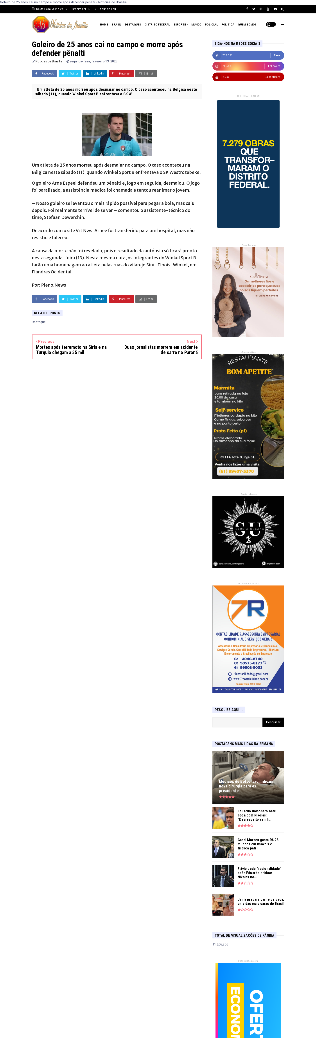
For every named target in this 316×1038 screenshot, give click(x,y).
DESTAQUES (133, 24)
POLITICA (228, 24)
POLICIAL (211, 24)
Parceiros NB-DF (81, 9)
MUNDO (196, 24)
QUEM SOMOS (247, 24)
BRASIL (116, 24)
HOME (104, 24)
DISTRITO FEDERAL (157, 24)
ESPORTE (180, 24)
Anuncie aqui (108, 9)
